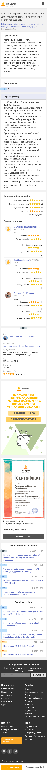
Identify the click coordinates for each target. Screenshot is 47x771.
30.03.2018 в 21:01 (21, 229)
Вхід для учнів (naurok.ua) (31, 728)
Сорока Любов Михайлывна (25, 293)
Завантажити (11, 768)
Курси (3, 704)
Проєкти (28, 701)
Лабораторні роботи (34, 698)
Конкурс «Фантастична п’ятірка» (35, 737)
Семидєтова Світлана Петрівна (21, 337)
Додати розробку (23, 536)
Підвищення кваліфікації (6, 693)
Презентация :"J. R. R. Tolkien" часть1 (18, 646)
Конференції (6, 701)
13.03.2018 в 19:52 (21, 296)
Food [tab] (10, 89)
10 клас (21, 346)
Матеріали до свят (33, 733)
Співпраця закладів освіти (10, 731)
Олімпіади (29, 707)
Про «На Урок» (7, 727)
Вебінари (5, 698)
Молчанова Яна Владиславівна (27, 227)
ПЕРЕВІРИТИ (38, 675)
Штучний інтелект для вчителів (34, 712)
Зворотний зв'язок (8, 741)
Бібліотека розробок (34, 692)
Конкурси (29, 704)
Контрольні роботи (32, 346)
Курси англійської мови (35, 716)
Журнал (28, 689)
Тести (27, 695)
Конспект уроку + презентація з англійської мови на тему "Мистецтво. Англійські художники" (21, 557)
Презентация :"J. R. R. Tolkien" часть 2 (19, 655)
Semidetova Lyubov (21, 260)
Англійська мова (10, 346)
